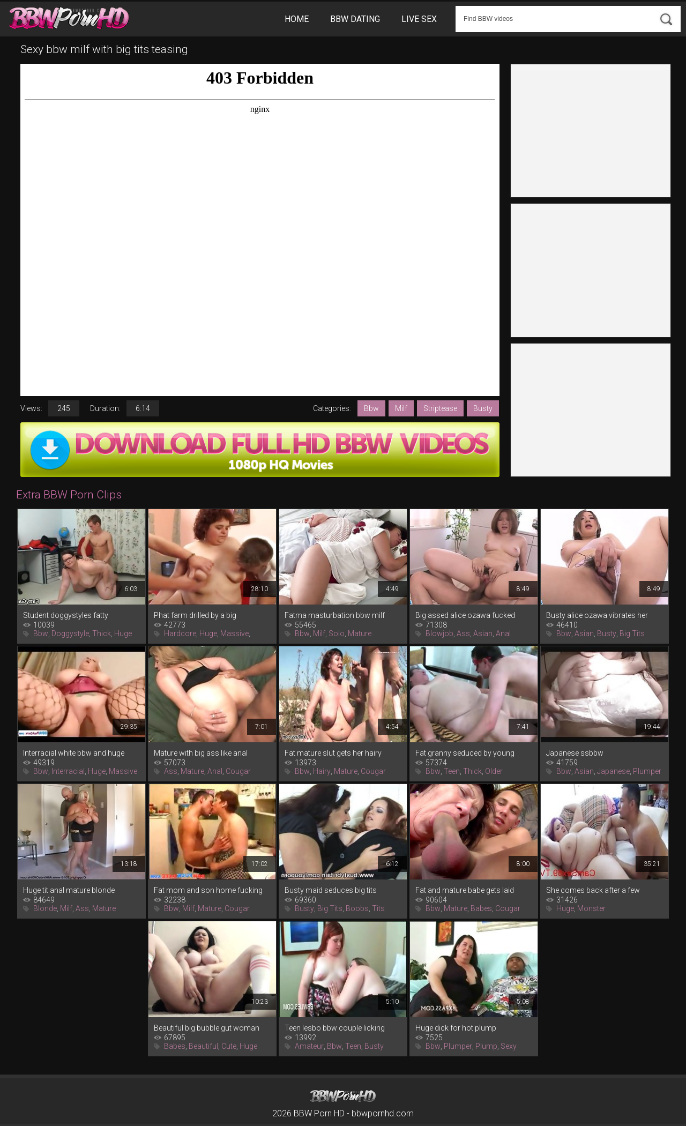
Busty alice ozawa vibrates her (597, 615)
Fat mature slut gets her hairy (333, 753)
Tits (378, 908)
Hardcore (180, 633)
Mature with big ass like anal (201, 753)
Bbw (371, 408)
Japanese (613, 771)
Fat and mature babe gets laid (464, 890)
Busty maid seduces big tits (331, 890)
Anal (503, 633)
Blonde (45, 908)
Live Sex (419, 19)
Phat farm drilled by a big (195, 615)
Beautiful (203, 1046)
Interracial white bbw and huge (73, 753)
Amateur (309, 1046)
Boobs (357, 908)
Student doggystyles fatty (65, 615)
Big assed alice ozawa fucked (465, 615)
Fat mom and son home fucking (208, 890)
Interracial (68, 771)
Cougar (238, 771)
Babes (481, 908)
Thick (101, 633)
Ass (463, 633)
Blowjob (439, 633)
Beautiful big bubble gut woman (206, 1028)
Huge (123, 633)
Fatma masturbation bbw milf (335, 615)
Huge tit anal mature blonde (69, 890)
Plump (486, 1046)
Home (297, 19)
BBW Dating (355, 19)
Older (494, 771)
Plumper (647, 771)
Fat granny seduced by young (464, 753)
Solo (337, 633)
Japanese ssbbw (574, 753)
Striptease (440, 408)
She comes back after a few (593, 890)
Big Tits (632, 633)
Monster (591, 908)
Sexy (509, 1046)
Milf (401, 408)
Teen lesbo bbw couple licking (335, 1028)
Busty (483, 408)
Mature (359, 633)
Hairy (322, 771)
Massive (234, 633)
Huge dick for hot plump (455, 1028)
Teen (452, 771)
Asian (483, 633)
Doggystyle (70, 633)
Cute (228, 1046)
